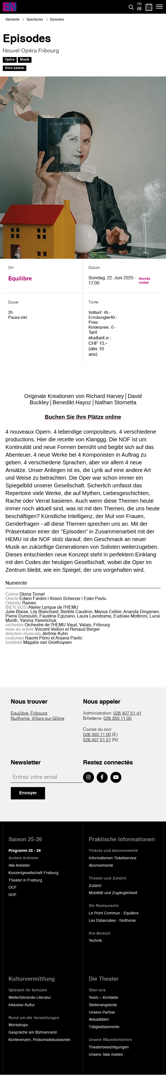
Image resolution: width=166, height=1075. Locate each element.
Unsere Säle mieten (106, 1055)
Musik (24, 59)
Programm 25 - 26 (24, 851)
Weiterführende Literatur (29, 998)
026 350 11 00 (117, 718)
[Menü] (159, 6)
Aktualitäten (99, 1020)
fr (139, 4)
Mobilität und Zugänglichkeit (113, 893)
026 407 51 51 (97, 740)
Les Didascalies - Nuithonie (112, 921)
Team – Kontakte (103, 998)
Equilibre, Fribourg (29, 713)
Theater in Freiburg (25, 880)
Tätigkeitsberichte (104, 1027)
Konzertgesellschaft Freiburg (33, 873)
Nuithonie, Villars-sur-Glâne (37, 718)
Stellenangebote (103, 1005)
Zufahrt (95, 886)
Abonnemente (101, 866)
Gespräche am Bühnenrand (32, 1032)
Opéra (10, 59)
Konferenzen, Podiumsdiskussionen (39, 1040)
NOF (12, 895)
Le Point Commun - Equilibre (114, 913)
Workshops (18, 1025)
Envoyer (28, 793)
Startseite (12, 19)
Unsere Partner (102, 1012)
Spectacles (35, 19)
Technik (95, 941)
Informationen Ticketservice (112, 858)
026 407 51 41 (127, 713)
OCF (12, 887)
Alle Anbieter (19, 866)
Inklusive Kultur (21, 1005)
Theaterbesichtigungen (109, 1047)
